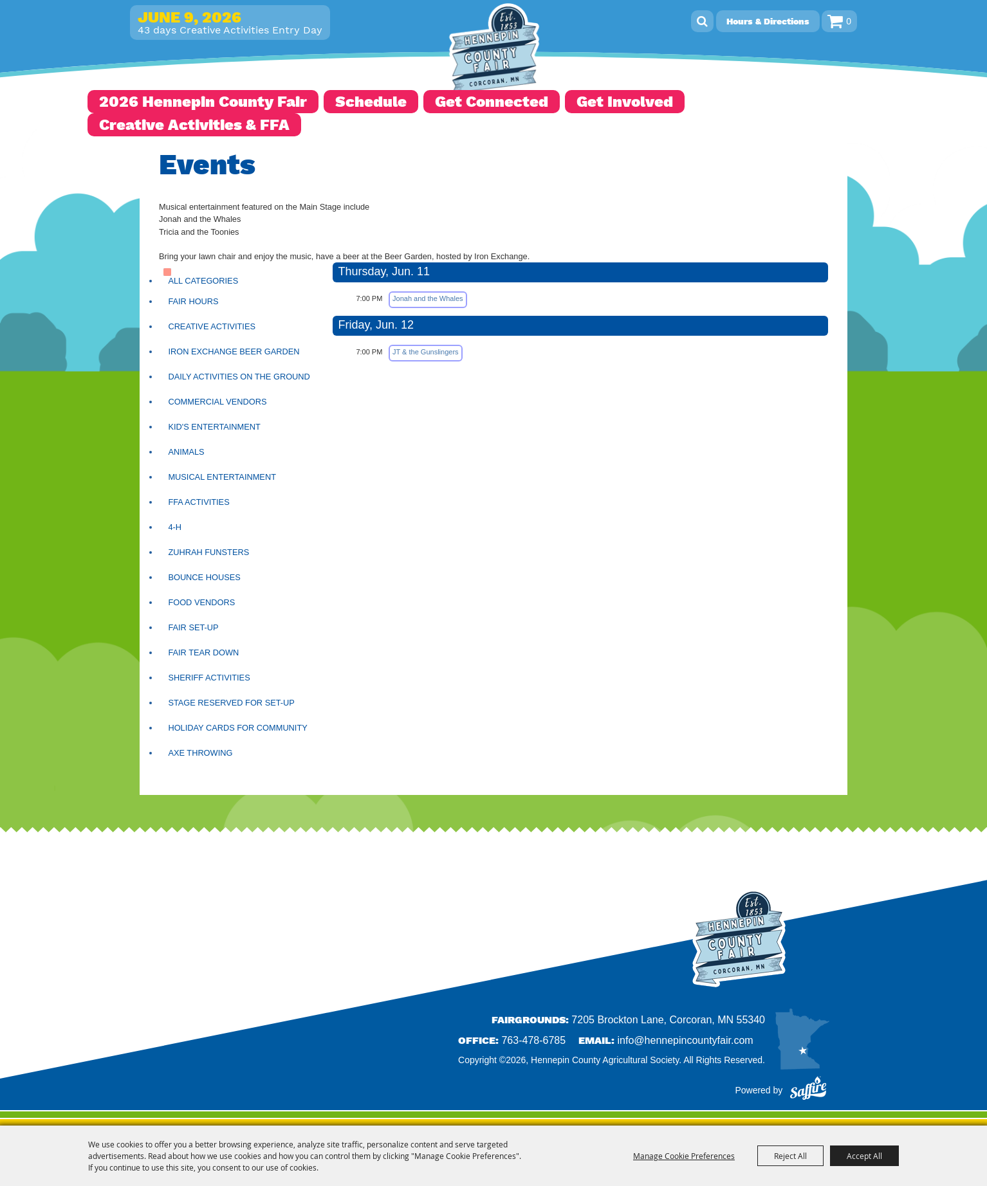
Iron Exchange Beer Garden (233, 351)
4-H (174, 527)
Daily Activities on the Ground (238, 376)
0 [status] (848, 21)
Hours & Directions (767, 21)
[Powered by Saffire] (808, 1090)
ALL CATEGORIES (203, 281)
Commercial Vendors (217, 401)
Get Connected (491, 102)
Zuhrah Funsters (208, 552)
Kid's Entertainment (214, 427)
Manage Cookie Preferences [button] (684, 1156)
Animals (186, 452)
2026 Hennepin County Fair (203, 102)
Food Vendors (201, 602)
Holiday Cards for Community (237, 728)
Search (702, 21)
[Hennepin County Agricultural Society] (493, 51)
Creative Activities (211, 326)
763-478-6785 (533, 1040)
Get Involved (625, 102)
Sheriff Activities (209, 677)
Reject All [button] (790, 1156)
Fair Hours (193, 301)
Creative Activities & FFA (194, 125)
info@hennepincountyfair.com (685, 1040)
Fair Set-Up (193, 627)
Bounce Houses (204, 577)
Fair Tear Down (203, 652)
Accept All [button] (864, 1156)
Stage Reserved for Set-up (231, 702)
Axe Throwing (200, 753)
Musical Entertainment (222, 477)
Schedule (371, 102)
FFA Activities (198, 502)
